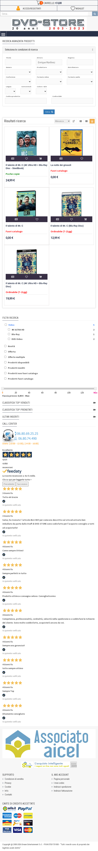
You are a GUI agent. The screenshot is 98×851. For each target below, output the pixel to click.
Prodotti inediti (16, 367)
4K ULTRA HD (18, 329)
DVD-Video (17, 339)
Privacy (8, 783)
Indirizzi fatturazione (63, 790)
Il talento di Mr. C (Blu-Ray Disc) (67, 226)
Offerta (12, 351)
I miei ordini (59, 783)
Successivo (22, 484)
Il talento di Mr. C (14, 226)
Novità (11, 346)
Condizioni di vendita (14, 779)
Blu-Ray (16, 334)
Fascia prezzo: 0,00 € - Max (15, 395)
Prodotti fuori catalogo (20, 378)
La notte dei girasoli (61, 165)
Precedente (9, 484)
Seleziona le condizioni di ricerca (21, 49)
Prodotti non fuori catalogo (23, 373)
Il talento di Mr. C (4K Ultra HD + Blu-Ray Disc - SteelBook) (26, 167)
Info (6, 790)
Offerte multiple (16, 357)
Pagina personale (62, 779)
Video (11, 324)
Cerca (49, 112)
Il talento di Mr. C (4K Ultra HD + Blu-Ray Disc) (26, 285)
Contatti (8, 794)
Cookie (8, 787)
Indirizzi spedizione (62, 787)
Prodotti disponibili (18, 362)
